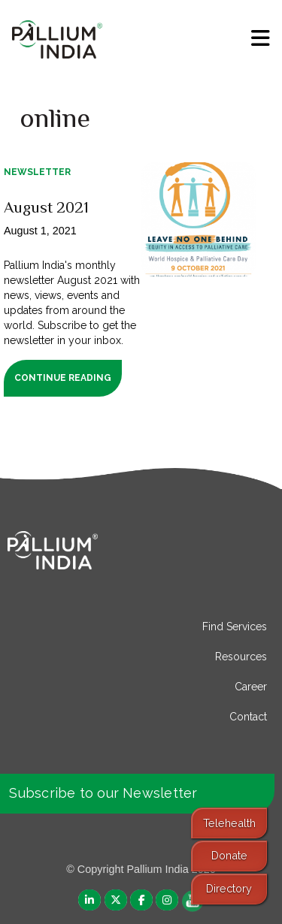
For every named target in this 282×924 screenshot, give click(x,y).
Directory (229, 888)
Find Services (234, 627)
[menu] (260, 38)
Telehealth (229, 823)
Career (251, 687)
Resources (241, 657)
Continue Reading (62, 378)
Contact (248, 717)
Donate (229, 855)
